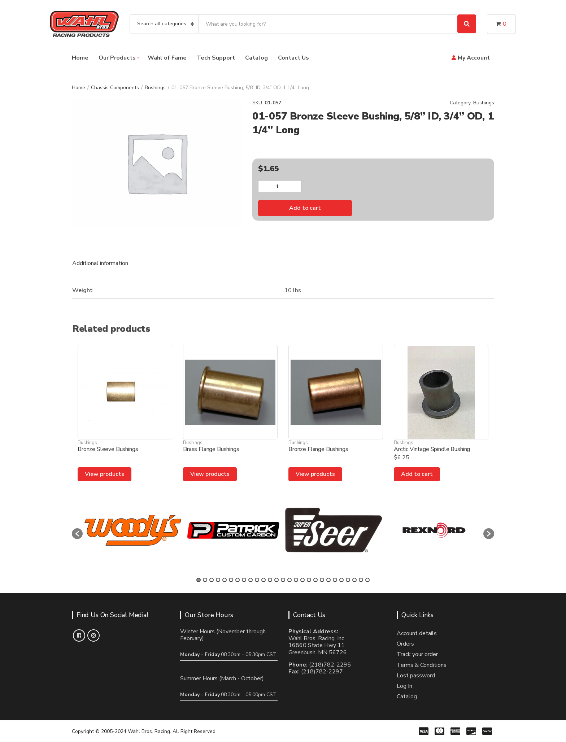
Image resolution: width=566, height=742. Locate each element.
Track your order (417, 654)
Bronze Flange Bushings (318, 449)
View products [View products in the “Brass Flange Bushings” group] (210, 474)
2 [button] (205, 580)
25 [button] (354, 580)
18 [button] (309, 580)
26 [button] (361, 580)
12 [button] (270, 580)
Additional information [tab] (100, 263)
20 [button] (322, 580)
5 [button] (224, 580)
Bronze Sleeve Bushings (108, 449)
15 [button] (289, 580)
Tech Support (216, 58)
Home (80, 58)
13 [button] (276, 580)
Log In (404, 686)
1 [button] (198, 580)
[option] (132, 530)
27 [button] (367, 580)
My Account (474, 58)
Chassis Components (115, 87)
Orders (405, 644)
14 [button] (283, 580)
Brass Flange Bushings (211, 449)
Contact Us (293, 58)
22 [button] (335, 580)
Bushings (155, 87)
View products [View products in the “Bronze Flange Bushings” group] (315, 474)
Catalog (256, 58)
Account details (417, 633)
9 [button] (250, 580)
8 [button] (244, 580)
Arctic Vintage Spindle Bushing (432, 449)
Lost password (416, 676)
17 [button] (302, 580)
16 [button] (296, 580)
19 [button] (315, 580)
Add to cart (305, 208)
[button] (77, 533)
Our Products (117, 58)
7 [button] (237, 580)
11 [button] (263, 580)
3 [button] (211, 580)
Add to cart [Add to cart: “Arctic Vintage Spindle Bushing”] (417, 474)
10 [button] (257, 580)
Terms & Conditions (422, 665)
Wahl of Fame (167, 58)
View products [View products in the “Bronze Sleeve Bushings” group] (104, 474)
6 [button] (231, 580)
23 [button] (341, 580)
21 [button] (328, 580)
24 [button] (348, 580)
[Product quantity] (279, 186)
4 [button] (218, 580)
